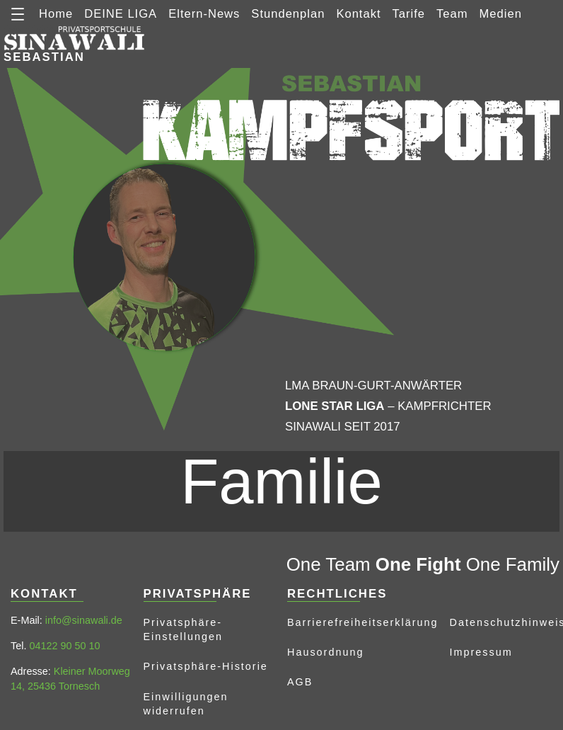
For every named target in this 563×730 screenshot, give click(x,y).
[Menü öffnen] (18, 14)
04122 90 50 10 (64, 645)
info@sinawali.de (83, 620)
